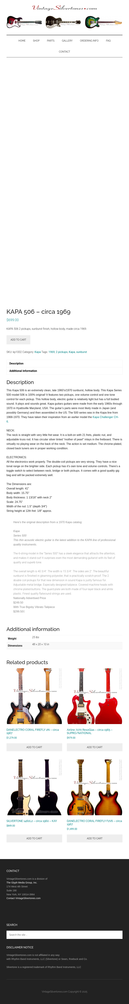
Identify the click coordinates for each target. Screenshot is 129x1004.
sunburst (81, 352)
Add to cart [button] (34, 747)
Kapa (38, 352)
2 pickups (61, 352)
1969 (51, 352)
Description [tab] (16, 363)
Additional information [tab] (23, 371)
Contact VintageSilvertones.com (24, 898)
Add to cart (18, 339)
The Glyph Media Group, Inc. (22, 882)
